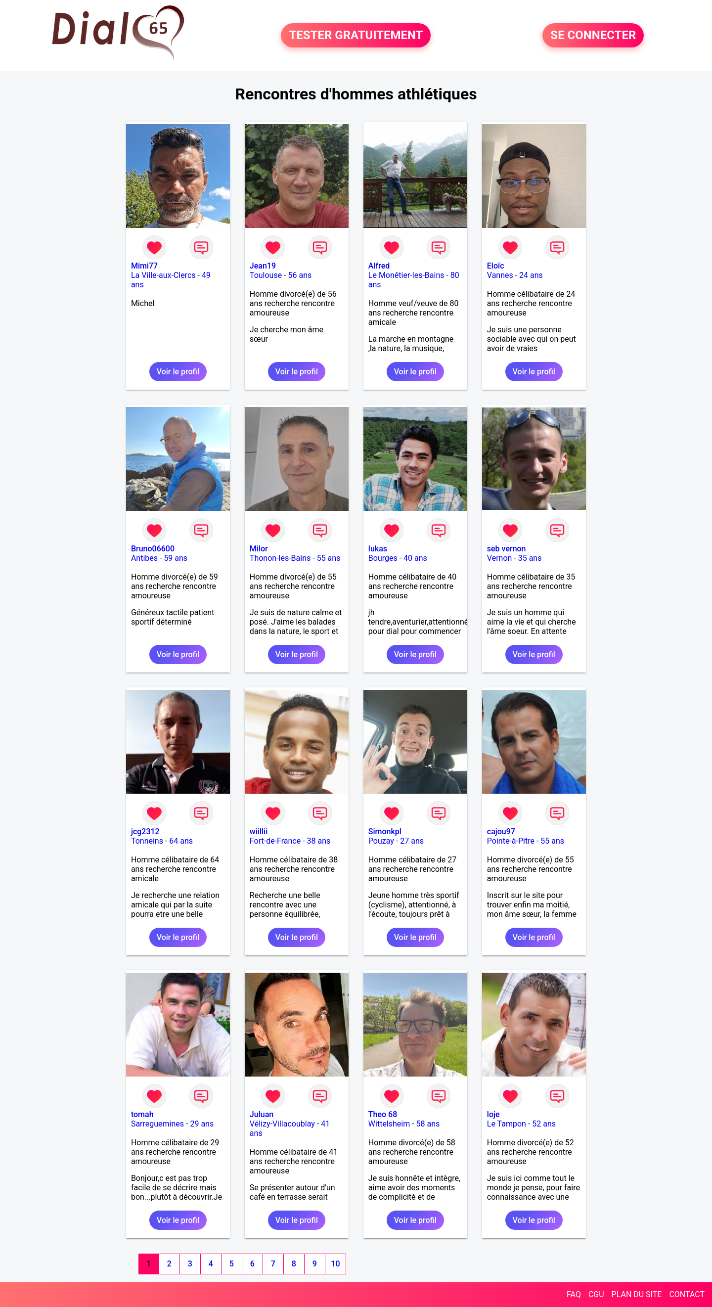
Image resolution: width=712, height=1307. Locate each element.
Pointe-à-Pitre (510, 841)
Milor (259, 548)
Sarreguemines (157, 1123)
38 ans (319, 841)
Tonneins (147, 841)
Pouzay (381, 841)
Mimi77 (144, 265)
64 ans (181, 841)
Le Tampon (506, 1123)
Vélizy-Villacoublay (282, 1123)
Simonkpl (384, 831)
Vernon (499, 558)
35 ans (530, 558)
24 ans (531, 275)
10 (335, 1263)
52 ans (544, 1123)
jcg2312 (145, 831)
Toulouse (266, 275)
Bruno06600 (153, 548)
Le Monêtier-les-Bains (406, 275)
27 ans (412, 841)
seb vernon (506, 548)
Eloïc (495, 265)
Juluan (261, 1114)
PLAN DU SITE (637, 1294)
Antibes (144, 558)
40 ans (415, 558)
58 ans (428, 1123)
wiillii (258, 831)
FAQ (574, 1294)
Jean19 (263, 265)
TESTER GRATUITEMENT (356, 36)
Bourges (383, 558)
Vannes (500, 275)
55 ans (329, 558)
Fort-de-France (275, 841)
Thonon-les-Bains (280, 558)
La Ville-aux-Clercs (163, 275)
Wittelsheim (389, 1123)
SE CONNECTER (593, 36)
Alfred (379, 265)
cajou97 (501, 831)
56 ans (300, 275)
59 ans (175, 558)
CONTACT (687, 1294)
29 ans (202, 1123)
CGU (596, 1294)
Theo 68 (382, 1114)
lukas (377, 548)
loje (493, 1114)
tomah (142, 1114)
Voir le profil (178, 371)
